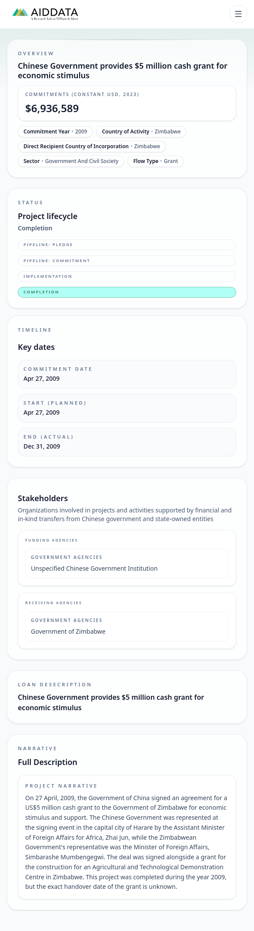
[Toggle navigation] (238, 14)
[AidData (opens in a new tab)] (45, 14)
